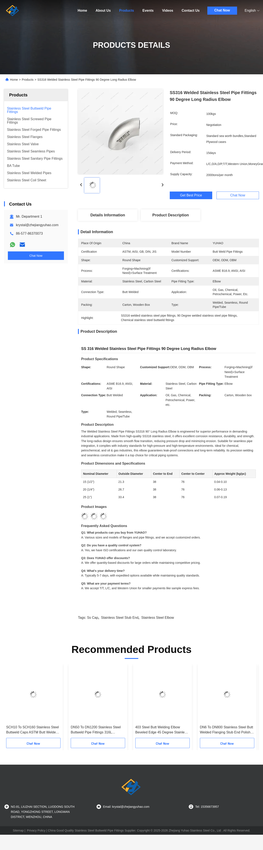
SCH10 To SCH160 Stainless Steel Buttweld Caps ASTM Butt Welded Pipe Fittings (32, 730)
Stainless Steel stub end (120, 617)
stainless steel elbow (157, 617)
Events (147, 10)
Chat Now (222, 10)
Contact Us (190, 10)
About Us (103, 10)
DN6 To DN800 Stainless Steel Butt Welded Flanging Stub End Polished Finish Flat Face (227, 730)
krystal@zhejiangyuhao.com (37, 225)
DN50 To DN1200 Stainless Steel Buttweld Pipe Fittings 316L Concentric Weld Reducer (96, 730)
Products (126, 10)
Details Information (107, 215)
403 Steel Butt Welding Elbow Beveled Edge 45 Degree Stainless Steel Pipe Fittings (161, 730)
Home (82, 10)
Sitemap (18, 830)
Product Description (170, 215)
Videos (167, 10)
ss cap (92, 617)
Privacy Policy (36, 830)
